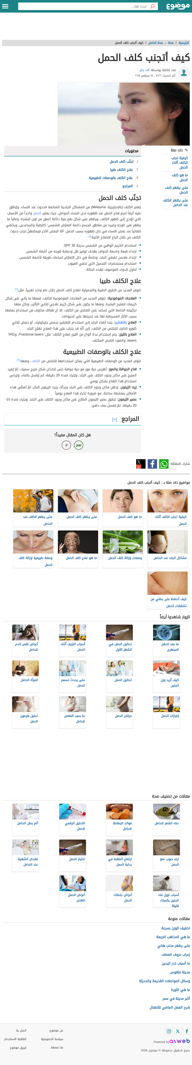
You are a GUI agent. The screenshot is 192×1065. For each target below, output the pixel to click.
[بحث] (152, 6)
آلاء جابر (144, 70)
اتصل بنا (21, 1030)
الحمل (37, 213)
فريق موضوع (18, 1048)
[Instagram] (169, 1031)
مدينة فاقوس (180, 972)
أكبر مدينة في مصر (176, 998)
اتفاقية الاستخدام (15, 1039)
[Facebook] (186, 1031)
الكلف (35, 361)
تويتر (141, 464)
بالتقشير (121, 322)
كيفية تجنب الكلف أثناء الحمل (179, 163)
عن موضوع (56, 1030)
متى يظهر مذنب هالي (173, 946)
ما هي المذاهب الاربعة (173, 937)
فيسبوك (152, 464)
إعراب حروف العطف (175, 954)
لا (66, 445)
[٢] (16, 289)
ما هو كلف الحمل (180, 177)
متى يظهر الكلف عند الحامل (175, 202)
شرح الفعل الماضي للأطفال (170, 1007)
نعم (78, 445)
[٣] (18, 360)
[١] (90, 236)
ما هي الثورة (180, 990)
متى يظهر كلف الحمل (176, 190)
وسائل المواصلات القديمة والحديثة (164, 981)
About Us (57, 1048)
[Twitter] (177, 1031)
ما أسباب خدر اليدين (176, 963)
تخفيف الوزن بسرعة (175, 928)
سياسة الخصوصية (52, 1039)
